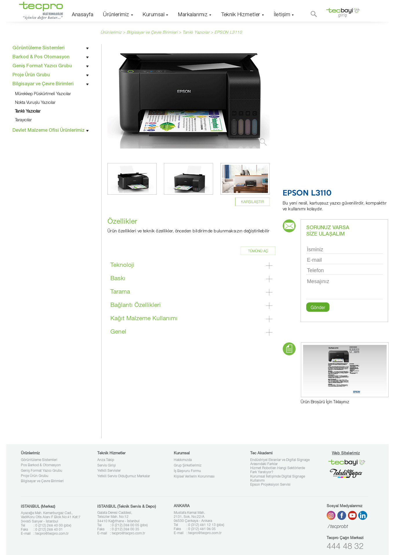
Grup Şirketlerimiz (188, 465)
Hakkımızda (183, 460)
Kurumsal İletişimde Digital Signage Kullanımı (277, 478)
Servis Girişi (106, 465)
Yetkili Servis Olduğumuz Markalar (123, 476)
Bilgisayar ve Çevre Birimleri (42, 481)
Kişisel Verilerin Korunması (194, 476)
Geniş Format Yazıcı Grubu (41, 471)
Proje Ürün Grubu (34, 476)
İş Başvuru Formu (187, 471)
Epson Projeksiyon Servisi (270, 485)
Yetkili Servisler (109, 471)
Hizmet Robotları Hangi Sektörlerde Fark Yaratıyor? (277, 470)
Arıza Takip (105, 460)
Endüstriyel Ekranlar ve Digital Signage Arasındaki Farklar (280, 462)
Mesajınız (344, 288)
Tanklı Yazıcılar (195, 33)
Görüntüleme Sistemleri (39, 460)
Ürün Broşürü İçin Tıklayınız (325, 402)
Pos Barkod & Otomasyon (41, 465)
